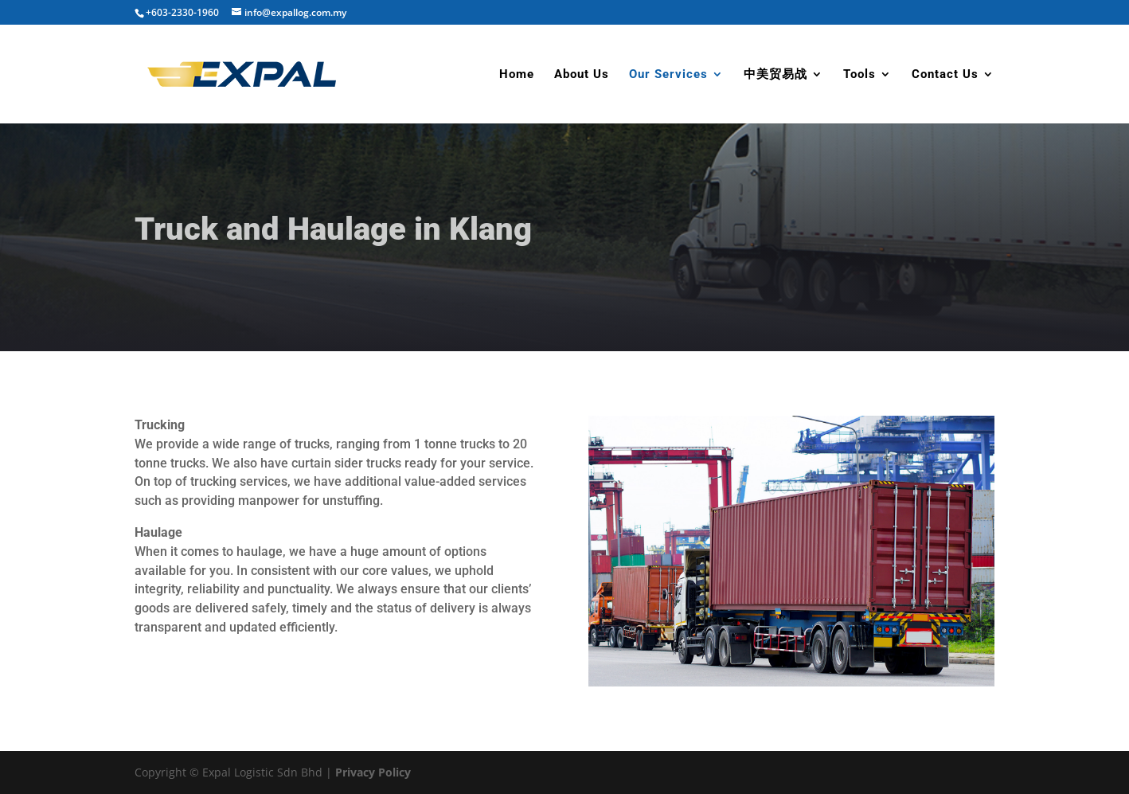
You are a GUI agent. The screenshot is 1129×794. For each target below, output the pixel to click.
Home (516, 74)
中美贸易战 (775, 74)
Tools (859, 74)
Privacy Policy (373, 772)
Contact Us (945, 74)
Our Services (668, 74)
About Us (581, 74)
